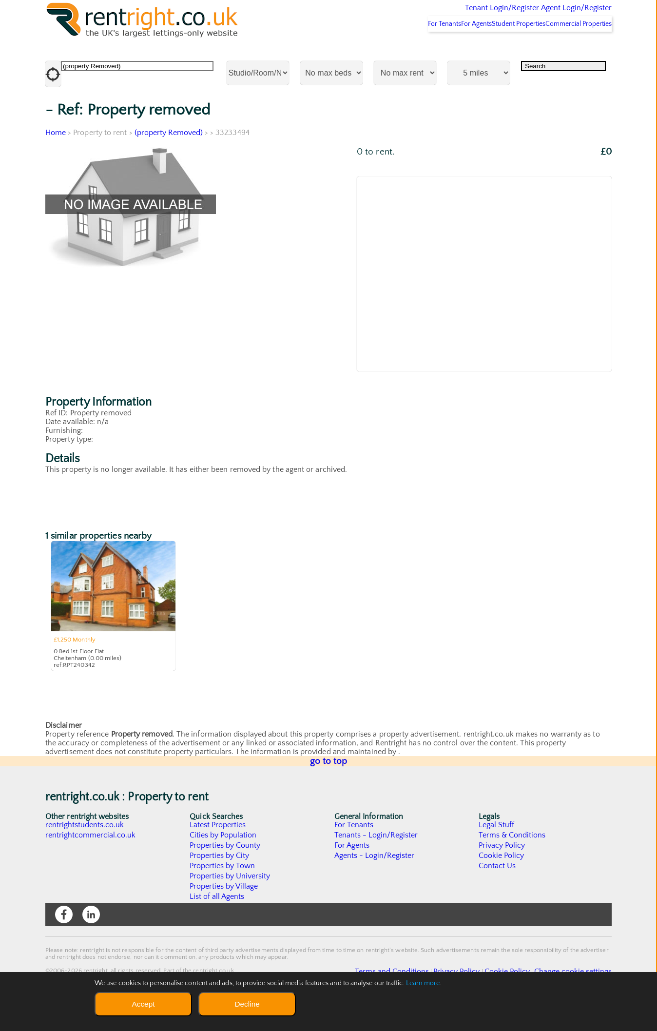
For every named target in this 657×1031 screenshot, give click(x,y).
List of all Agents (217, 922)
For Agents (445, 49)
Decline (246, 1004)
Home (55, 158)
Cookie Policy (501, 881)
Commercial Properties (572, 49)
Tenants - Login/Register (376, 860)
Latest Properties (218, 850)
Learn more (423, 983)
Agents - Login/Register (374, 881)
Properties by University (230, 901)
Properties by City (220, 881)
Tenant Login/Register (457, 14)
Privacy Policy (502, 871)
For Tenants (400, 49)
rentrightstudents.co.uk (85, 850)
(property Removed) (169, 158)
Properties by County (225, 871)
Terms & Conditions (512, 860)
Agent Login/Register (562, 14)
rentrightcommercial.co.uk (90, 860)
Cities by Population (223, 860)
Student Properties (500, 49)
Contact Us (497, 891)
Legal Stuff (497, 850)
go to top (329, 787)
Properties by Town (222, 891)
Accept (143, 1004)
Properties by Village (224, 912)
